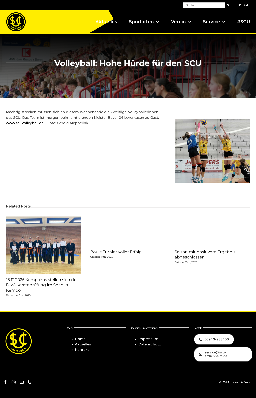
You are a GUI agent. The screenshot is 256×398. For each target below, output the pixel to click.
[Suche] (228, 5)
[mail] (22, 382)
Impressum (148, 339)
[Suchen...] (204, 5)
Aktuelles (83, 344)
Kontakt (82, 350)
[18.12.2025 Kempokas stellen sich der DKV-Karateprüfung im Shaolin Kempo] (43, 218)
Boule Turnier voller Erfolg (116, 251)
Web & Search (243, 382)
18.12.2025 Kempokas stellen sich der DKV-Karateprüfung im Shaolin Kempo (42, 285)
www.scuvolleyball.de (25, 123)
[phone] (30, 382)
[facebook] (6, 382)
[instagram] (14, 382)
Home (80, 339)
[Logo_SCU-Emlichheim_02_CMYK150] (16, 13)
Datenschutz (149, 344)
